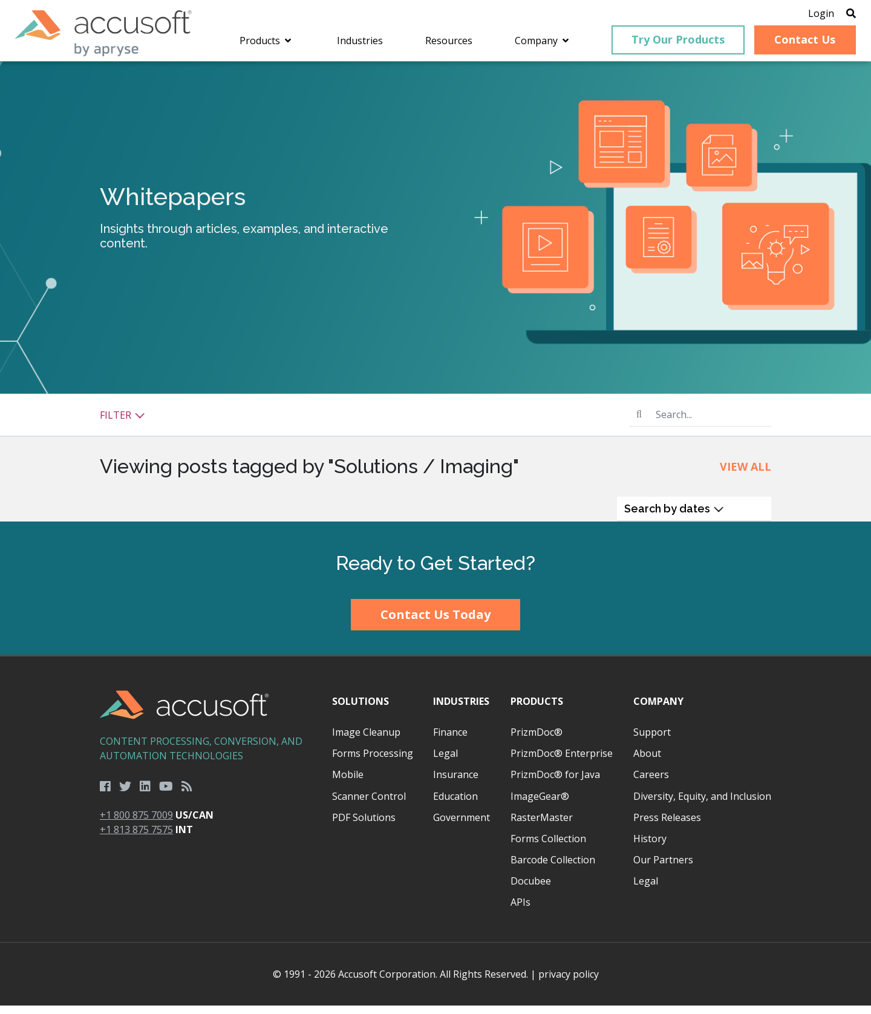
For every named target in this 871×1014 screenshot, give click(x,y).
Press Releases (667, 825)
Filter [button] (122, 423)
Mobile (348, 783)
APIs (520, 911)
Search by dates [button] (674, 517)
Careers (651, 783)
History (650, 847)
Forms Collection (548, 847)
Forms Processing (372, 762)
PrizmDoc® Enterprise (562, 762)
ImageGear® (540, 804)
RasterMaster (542, 825)
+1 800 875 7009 (136, 824)
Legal (445, 762)
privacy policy (568, 982)
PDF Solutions (364, 825)
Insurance (455, 783)
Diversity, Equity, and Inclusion (702, 804)
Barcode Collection (553, 868)
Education (455, 804)
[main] (435, 300)
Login (800, 15)
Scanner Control (369, 804)
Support (652, 740)
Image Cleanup (366, 740)
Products (537, 709)
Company (658, 709)
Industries (461, 709)
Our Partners (663, 868)
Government (461, 825)
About (647, 762)
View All (745, 475)
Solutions (360, 709)
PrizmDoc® (537, 740)
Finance (450, 740)
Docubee (531, 890)
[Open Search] (830, 15)
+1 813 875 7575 (136, 838)
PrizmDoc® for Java (555, 783)
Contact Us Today (435, 623)
